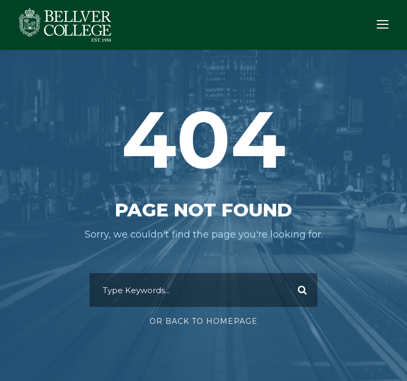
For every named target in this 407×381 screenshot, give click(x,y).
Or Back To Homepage (203, 321)
